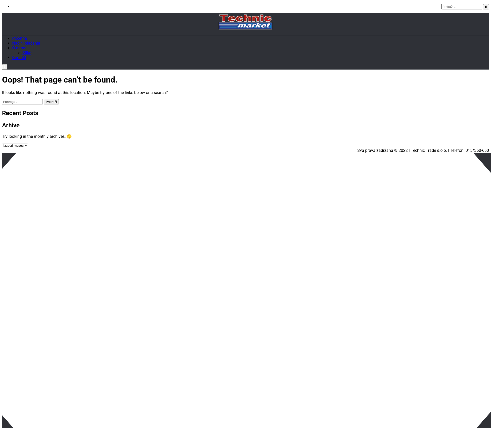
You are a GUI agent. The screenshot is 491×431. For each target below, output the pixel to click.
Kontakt (19, 57)
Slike (26, 52)
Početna (19, 38)
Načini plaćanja (26, 43)
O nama (19, 48)
